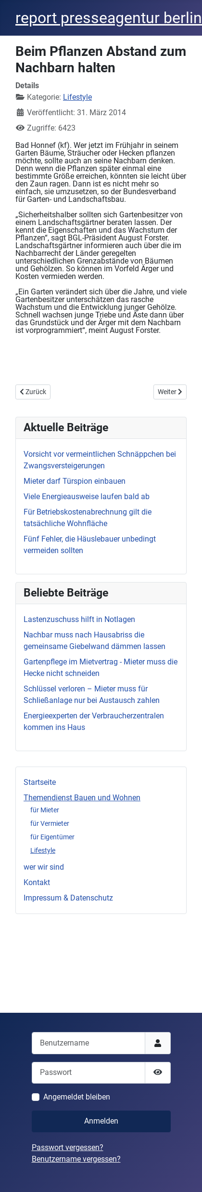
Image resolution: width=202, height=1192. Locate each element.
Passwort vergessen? (67, 1147)
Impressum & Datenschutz (68, 897)
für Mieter (44, 810)
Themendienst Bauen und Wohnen (82, 797)
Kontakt (37, 882)
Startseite (40, 782)
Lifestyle (42, 850)
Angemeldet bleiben (76, 1096)
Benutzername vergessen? (76, 1159)
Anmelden (101, 1121)
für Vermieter (49, 823)
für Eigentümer (52, 837)
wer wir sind (44, 867)
